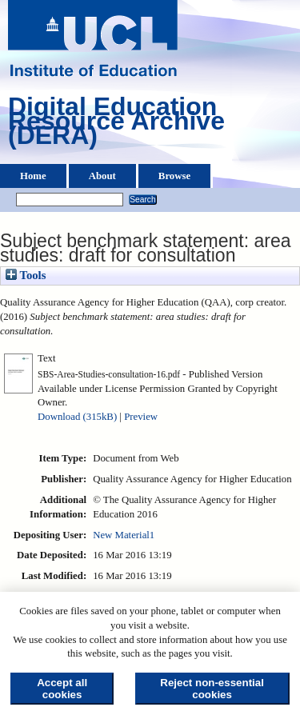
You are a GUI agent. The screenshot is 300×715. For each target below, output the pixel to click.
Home (33, 176)
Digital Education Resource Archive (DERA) (116, 125)
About (102, 176)
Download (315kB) (77, 416)
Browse (174, 176)
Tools (26, 275)
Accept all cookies (62, 689)
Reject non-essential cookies (212, 689)
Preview (141, 416)
